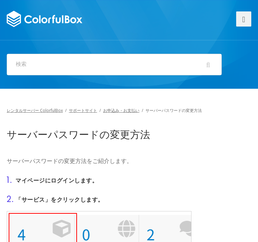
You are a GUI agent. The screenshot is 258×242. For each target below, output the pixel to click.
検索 (21, 64)
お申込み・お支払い (121, 110)
